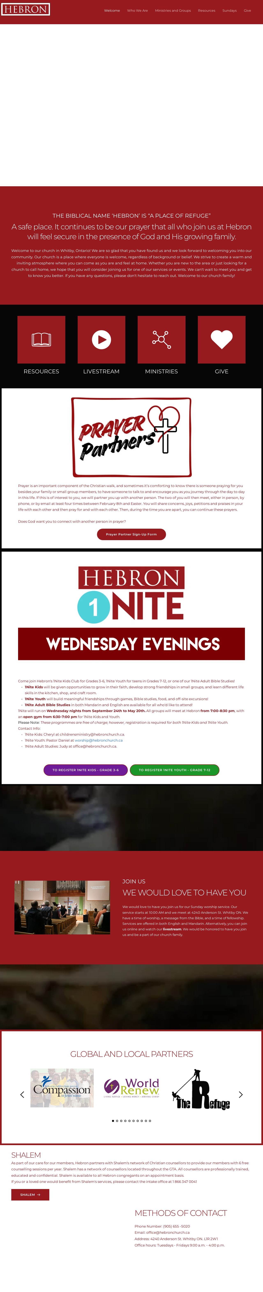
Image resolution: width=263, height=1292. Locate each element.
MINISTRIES (161, 371)
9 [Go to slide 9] (146, 1121)
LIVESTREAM (101, 371)
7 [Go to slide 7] (138, 1121)
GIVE (221, 371)
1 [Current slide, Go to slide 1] (127, 175)
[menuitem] (112, 10)
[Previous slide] (10, 85)
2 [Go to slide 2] (131, 175)
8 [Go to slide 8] (142, 1121)
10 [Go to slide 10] (150, 1121)
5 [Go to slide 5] (129, 1121)
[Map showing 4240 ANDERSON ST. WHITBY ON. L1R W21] (72, 1249)
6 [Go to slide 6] (134, 1121)
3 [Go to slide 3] (135, 175)
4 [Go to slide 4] (125, 1121)
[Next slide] (252, 85)
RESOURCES (41, 371)
